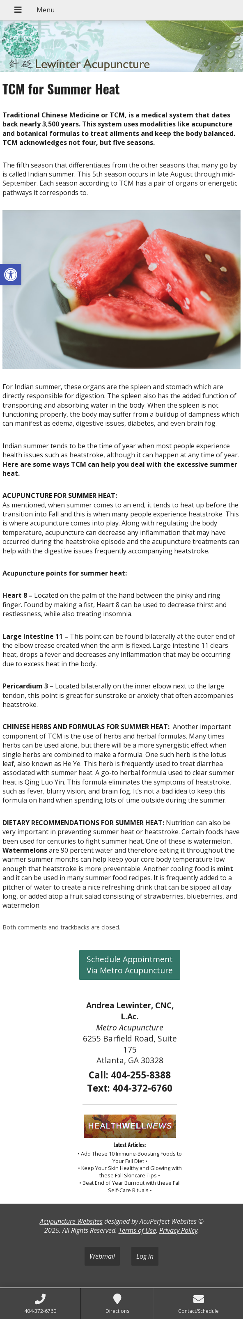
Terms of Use (137, 1230)
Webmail (102, 1256)
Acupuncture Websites (71, 1221)
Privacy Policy (178, 1230)
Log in (145, 1256)
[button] (10, 274)
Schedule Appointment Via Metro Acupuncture (130, 965)
